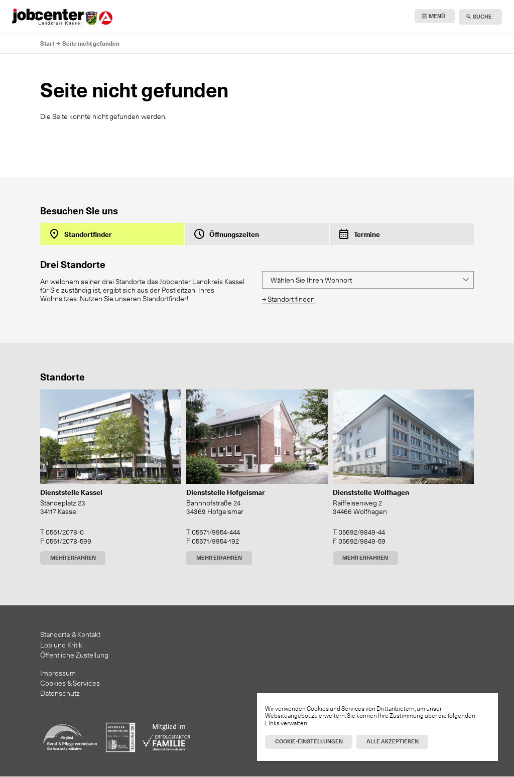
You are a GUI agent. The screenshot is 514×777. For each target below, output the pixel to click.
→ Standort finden (288, 299)
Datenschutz (60, 693)
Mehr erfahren (73, 557)
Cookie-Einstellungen (309, 741)
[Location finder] (368, 280)
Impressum (58, 673)
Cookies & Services (70, 683)
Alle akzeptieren (392, 741)
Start (47, 43)
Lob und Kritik (61, 644)
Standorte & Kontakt (70, 634)
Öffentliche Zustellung (74, 655)
